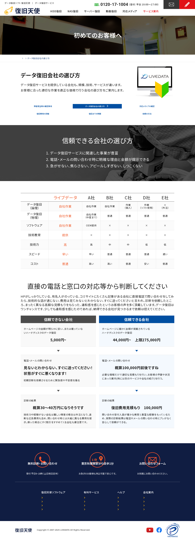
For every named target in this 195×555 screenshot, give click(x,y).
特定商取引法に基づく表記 (159, 525)
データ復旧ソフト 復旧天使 (17, 2)
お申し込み (187, 11)
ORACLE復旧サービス (78, 515)
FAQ (115, 520)
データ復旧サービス (44, 2)
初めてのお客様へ (38, 58)
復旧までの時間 (95, 117)
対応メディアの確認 (147, 107)
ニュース (117, 510)
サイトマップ (119, 525)
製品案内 (29, 510)
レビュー (117, 515)
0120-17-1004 (114, 4)
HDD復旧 (56, 11)
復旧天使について (154, 510)
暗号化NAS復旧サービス (80, 520)
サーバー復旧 (92, 11)
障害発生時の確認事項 (43, 107)
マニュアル (29, 525)
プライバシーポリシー (156, 515)
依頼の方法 (148, 117)
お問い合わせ (171, 11)
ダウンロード (31, 520)
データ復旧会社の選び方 (95, 107)
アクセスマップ (97, 481)
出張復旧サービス (76, 525)
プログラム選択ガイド (35, 515)
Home (24, 58)
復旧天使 (27, 10)
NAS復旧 (73, 11)
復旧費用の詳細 (43, 117)
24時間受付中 (152, 481)
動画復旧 (111, 11)
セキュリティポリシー (155, 520)
